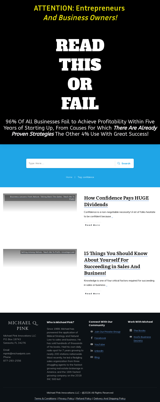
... (112, 216)
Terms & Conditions (45, 398)
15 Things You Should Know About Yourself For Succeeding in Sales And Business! (116, 263)
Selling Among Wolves (31, 252)
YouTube (100, 344)
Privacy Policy (66, 398)
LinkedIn (99, 350)
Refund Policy (84, 398)
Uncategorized (68, 252)
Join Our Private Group (107, 331)
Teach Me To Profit (51, 252)
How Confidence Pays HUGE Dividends (116, 201)
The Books (139, 330)
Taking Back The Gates (51, 197)
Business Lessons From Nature (24, 197)
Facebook (100, 338)
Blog (97, 357)
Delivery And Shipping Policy (110, 398)
